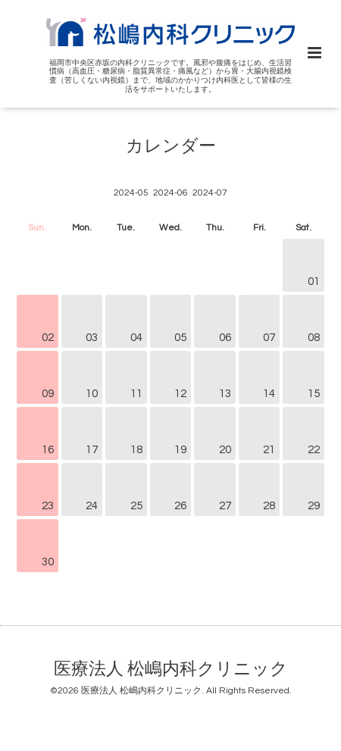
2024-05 (131, 193)
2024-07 (209, 193)
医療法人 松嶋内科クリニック (171, 669)
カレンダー (171, 146)
